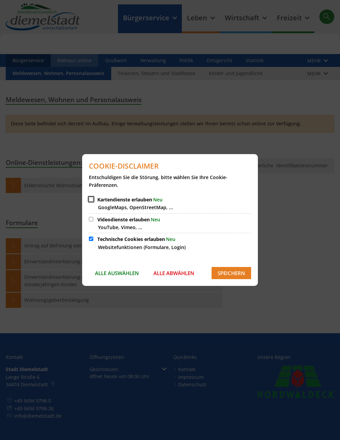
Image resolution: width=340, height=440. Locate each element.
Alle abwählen (173, 273)
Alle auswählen (117, 273)
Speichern (231, 273)
